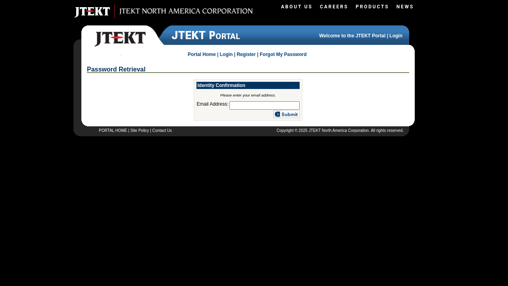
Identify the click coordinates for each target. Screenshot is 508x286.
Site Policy (140, 130)
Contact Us (162, 130)
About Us (297, 7)
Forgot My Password (283, 54)
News (405, 7)
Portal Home (202, 54)
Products (372, 7)
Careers (334, 7)
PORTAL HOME (113, 130)
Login (395, 36)
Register (246, 54)
